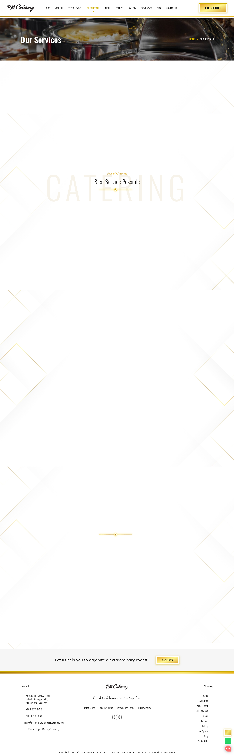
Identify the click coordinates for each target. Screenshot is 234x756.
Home (47, 8)
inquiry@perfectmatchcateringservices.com (43, 722)
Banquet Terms (106, 707)
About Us (59, 8)
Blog (159, 8)
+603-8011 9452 (34, 709)
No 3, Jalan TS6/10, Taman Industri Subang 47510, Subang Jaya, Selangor (38, 698)
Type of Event (75, 8)
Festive (120, 8)
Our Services (93, 8)
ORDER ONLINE (213, 7)
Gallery (132, 8)
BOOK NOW (167, 659)
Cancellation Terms (126, 707)
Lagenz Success (148, 751)
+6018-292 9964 (34, 715)
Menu (108, 8)
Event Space (146, 8)
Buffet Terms (89, 707)
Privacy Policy (144, 707)
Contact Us (171, 8)
